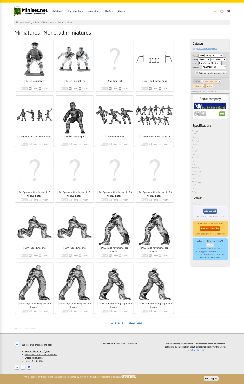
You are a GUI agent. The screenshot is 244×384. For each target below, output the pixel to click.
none (195, 144)
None (69, 22)
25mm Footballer (115, 136)
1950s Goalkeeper (35, 80)
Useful (108, 11)
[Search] (215, 11)
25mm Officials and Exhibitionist (35, 136)
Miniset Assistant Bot (34, 361)
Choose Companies (210, 228)
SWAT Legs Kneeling (35, 247)
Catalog (28, 22)
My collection (74, 11)
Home (19, 22)
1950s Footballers (75, 80)
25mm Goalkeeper (75, 136)
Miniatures (57, 11)
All (194, 130)
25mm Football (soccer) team (155, 136)
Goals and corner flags (155, 80)
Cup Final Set (115, 80)
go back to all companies (206, 48)
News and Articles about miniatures (41, 354)
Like (211, 244)
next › (132, 322)
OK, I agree (211, 378)
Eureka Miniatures (43, 22)
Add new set (210, 211)
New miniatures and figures (37, 351)
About (120, 11)
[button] (222, 11)
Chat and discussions (34, 357)
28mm (196, 203)
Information (93, 11)
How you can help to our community (120, 343)
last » (139, 322)
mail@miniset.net (195, 350)
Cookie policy (128, 376)
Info (222, 113)
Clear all (197, 81)
